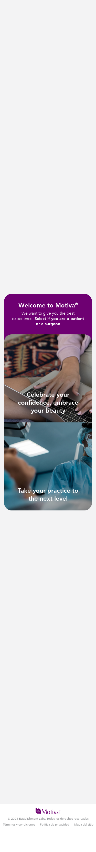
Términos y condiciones (19, 824)
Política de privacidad (55, 824)
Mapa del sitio (83, 824)
